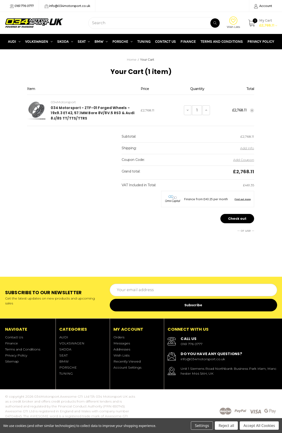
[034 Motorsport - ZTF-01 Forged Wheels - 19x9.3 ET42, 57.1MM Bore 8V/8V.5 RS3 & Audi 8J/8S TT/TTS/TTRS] (197, 110)
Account (263, 6)
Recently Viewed (127, 361)
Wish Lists (233, 23)
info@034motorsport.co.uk (67, 6)
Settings (202, 425)
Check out (237, 218)
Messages (121, 343)
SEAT (84, 41)
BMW (101, 41)
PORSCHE (122, 41)
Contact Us (165, 41)
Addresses (121, 349)
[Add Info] (247, 148)
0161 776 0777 (22, 6)
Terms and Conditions (221, 41)
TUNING (143, 41)
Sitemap (12, 361)
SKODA (65, 41)
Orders (118, 337)
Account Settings (127, 367)
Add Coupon (243, 160)
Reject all (226, 425)
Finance (188, 41)
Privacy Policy (260, 41)
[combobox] (154, 23)
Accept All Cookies (259, 425)
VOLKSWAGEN (39, 41)
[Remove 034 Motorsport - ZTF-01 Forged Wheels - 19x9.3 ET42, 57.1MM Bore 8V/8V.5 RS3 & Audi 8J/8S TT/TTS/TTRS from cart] (252, 110)
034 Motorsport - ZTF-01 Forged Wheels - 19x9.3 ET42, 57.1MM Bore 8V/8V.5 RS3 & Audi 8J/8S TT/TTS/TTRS (92, 113)
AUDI (14, 41)
